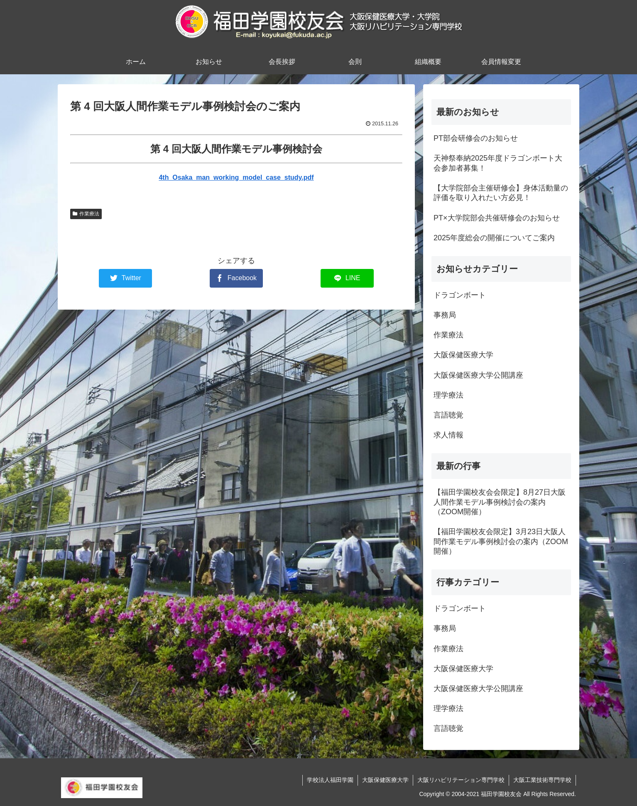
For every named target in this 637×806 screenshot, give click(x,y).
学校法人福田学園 (330, 780)
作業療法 (86, 214)
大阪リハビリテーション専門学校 (461, 780)
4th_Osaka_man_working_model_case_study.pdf (236, 177)
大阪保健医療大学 (385, 780)
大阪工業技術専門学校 (542, 780)
